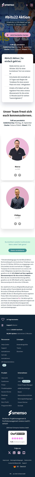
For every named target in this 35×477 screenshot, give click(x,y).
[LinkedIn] (15, 175)
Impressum (6, 460)
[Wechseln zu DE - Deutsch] (20, 467)
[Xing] (20, 453)
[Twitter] (19, 175)
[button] (26, 5)
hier (19, 298)
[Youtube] (25, 453)
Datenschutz (27, 460)
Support (24, 463)
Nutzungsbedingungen (16, 460)
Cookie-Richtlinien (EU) (14, 463)
